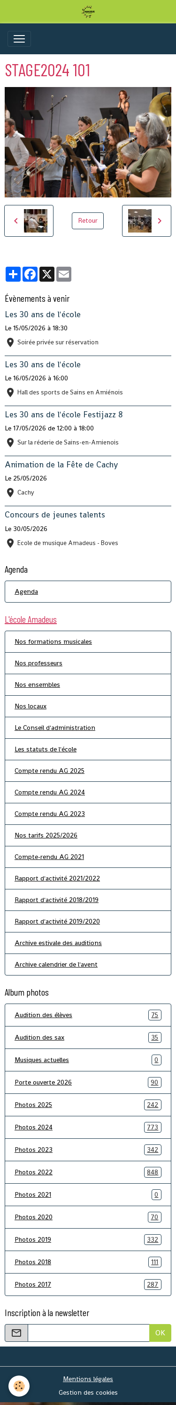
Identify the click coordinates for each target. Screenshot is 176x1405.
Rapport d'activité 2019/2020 (57, 921)
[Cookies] (19, 1386)
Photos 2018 (88, 1262)
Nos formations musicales (53, 641)
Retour (88, 220)
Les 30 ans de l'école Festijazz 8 (64, 414)
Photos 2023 (88, 1149)
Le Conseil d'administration (55, 727)
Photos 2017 (88, 1284)
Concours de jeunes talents (55, 515)
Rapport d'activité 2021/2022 (57, 878)
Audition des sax (88, 1037)
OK (160, 1333)
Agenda (26, 591)
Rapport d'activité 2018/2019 (57, 899)
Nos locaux (30, 706)
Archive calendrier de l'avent (56, 964)
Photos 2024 (88, 1127)
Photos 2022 (88, 1172)
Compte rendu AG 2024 (50, 792)
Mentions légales (88, 1379)
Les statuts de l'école (46, 749)
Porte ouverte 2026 (88, 1082)
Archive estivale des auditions (58, 943)
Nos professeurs (38, 663)
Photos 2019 (88, 1239)
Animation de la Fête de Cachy (61, 464)
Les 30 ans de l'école (43, 314)
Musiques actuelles (88, 1060)
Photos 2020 (88, 1217)
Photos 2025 (88, 1104)
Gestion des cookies (88, 1392)
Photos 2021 (88, 1194)
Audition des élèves (88, 1015)
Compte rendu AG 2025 (49, 770)
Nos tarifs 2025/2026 (46, 835)
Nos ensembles (37, 684)
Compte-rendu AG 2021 (49, 856)
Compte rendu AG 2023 (50, 813)
